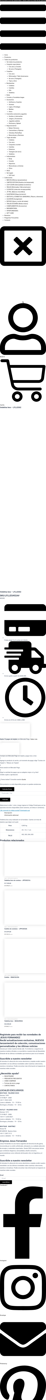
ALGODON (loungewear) (14, 199)
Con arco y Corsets (15, 67)
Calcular (5, 629)
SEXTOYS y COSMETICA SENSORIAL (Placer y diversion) (25, 196)
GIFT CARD (10, 213)
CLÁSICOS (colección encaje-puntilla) (19, 189)
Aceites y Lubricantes (16, 116)
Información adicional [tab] (11, 644)
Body (8, 95)
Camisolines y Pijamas (16, 130)
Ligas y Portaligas (14, 107)
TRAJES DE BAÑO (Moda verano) (17, 204)
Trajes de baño (11, 137)
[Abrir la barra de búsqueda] (23, 302)
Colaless (11, 85)
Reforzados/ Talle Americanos (18, 76)
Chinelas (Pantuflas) (15, 133)
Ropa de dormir (11, 126)
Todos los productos (11, 60)
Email (1, 1064)
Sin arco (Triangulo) (15, 69)
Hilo (10, 90)
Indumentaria (11, 156)
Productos (7, 57)
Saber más (33, 568)
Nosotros (7, 215)
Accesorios (10, 100)
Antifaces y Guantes (15, 102)
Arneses (11, 104)
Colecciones (8, 178)
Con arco (12, 74)
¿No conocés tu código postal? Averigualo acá (15, 639)
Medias (11, 109)
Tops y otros (13, 81)
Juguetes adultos (14, 121)
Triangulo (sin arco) (15, 152)
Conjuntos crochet (15, 145)
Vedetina (11, 93)
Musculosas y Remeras (16, 135)
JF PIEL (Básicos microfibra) (16, 192)
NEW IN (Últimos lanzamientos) (17, 180)
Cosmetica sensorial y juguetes (17, 114)
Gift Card (11, 175)
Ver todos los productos (14, 62)
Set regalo (10, 173)
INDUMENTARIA (12, 208)
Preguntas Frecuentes (11, 218)
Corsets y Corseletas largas (15, 97)
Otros (10, 111)
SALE (8, 171)
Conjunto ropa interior (14, 64)
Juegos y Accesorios (15, 119)
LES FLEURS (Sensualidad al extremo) (19, 185)
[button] (23, 27)
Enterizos (12, 149)
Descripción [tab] (8, 642)
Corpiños (9, 71)
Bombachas (10, 83)
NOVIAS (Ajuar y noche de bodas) (17, 201)
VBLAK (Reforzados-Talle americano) (19, 187)
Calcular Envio (7, 618)
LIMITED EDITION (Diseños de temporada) (20, 182)
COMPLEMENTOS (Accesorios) (17, 206)
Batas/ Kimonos (14, 128)
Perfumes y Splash (15, 123)
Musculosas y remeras (16, 166)
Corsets (11, 161)
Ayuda (24, 608)
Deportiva (12, 163)
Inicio (6, 55)
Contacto (7, 220)
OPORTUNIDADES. (12, 211)
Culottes (11, 88)
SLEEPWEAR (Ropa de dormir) (16, 194)
